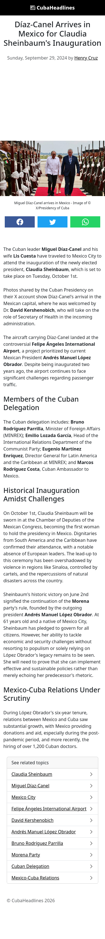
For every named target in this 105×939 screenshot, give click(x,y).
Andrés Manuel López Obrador (52, 831)
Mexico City (52, 797)
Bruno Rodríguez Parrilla (52, 843)
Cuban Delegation (52, 866)
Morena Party (52, 854)
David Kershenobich (52, 820)
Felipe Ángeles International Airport (52, 808)
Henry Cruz (86, 58)
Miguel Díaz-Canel (52, 785)
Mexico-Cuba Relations (52, 877)
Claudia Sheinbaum (52, 774)
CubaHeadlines (52, 7)
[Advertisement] (52, 103)
